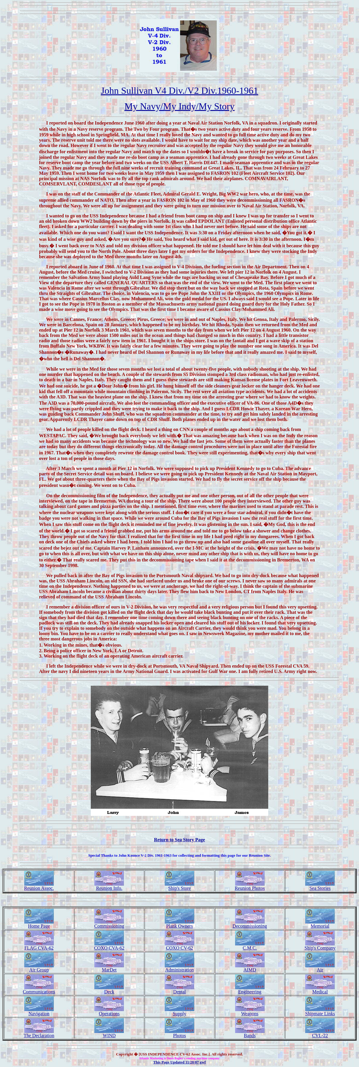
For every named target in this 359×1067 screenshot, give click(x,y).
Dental (179, 989)
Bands (250, 1033)
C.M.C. (250, 945)
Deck (109, 989)
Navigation (39, 1011)
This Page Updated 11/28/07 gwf (179, 1062)
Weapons (250, 1011)
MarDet (109, 967)
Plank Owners (179, 924)
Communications (39, 989)
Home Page (39, 924)
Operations (109, 1011)
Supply (179, 1011)
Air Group (39, 967)
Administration (179, 967)
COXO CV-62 (179, 945)
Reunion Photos (250, 886)
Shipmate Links (320, 1011)
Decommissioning (249, 924)
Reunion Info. (109, 886)
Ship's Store (179, 886)
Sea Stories (320, 886)
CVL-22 (320, 1033)
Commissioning (109, 924)
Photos (179, 1033)
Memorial (320, 924)
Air (320, 967)
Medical (320, 989)
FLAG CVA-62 (39, 945)
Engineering (250, 989)
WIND (109, 1033)
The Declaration (39, 1033)
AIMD (250, 967)
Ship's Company (320, 945)
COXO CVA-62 (109, 945)
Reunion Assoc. (39, 886)
